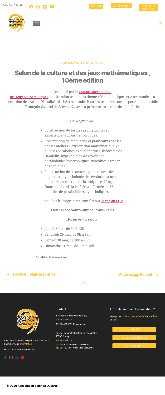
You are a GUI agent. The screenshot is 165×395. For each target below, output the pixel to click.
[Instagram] (38, 6)
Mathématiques (58, 257)
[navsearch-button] (161, 23)
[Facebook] (31, 6)
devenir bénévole (139, 316)
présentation (26, 344)
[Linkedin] (16, 356)
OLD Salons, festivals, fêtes (82, 62)
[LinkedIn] (45, 6)
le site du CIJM (112, 201)
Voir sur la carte (64, 320)
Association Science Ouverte (38, 386)
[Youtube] (52, 6)
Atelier (44, 257)
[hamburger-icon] (36, 23)
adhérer (126, 316)
